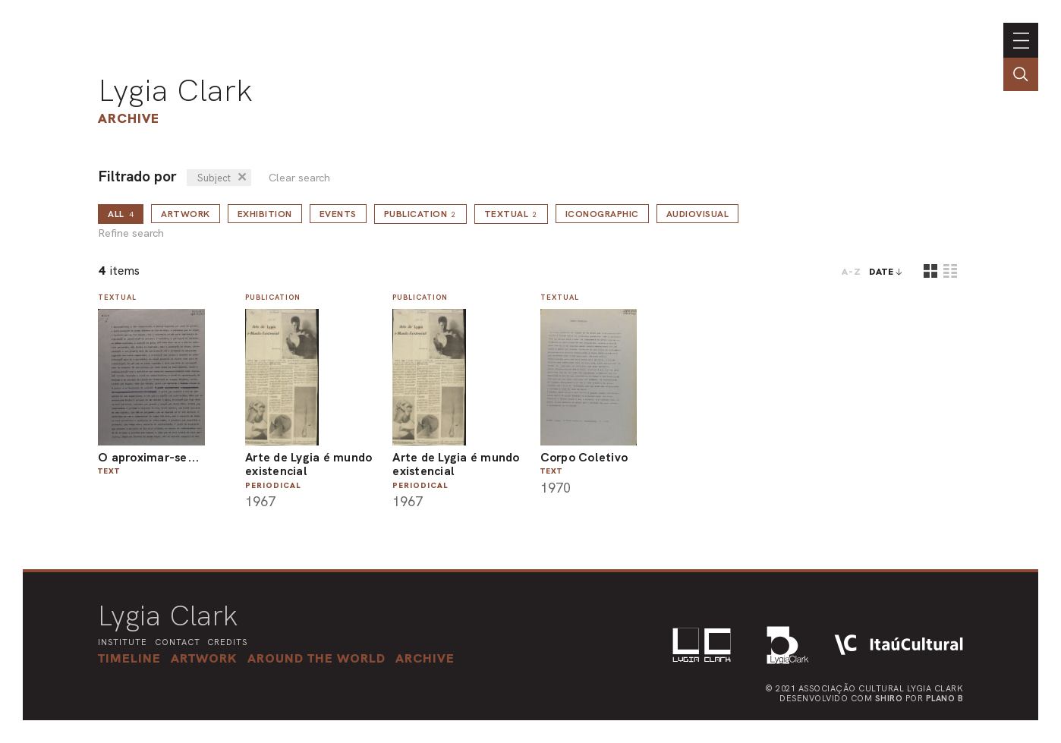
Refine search (131, 233)
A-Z (851, 272)
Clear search (299, 178)
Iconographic (602, 214)
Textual (511, 214)
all (121, 214)
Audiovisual (697, 214)
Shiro (889, 698)
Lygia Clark (175, 90)
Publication (420, 214)
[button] (316, 658)
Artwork (185, 214)
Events (338, 214)
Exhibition (265, 214)
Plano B (945, 698)
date (881, 272)
